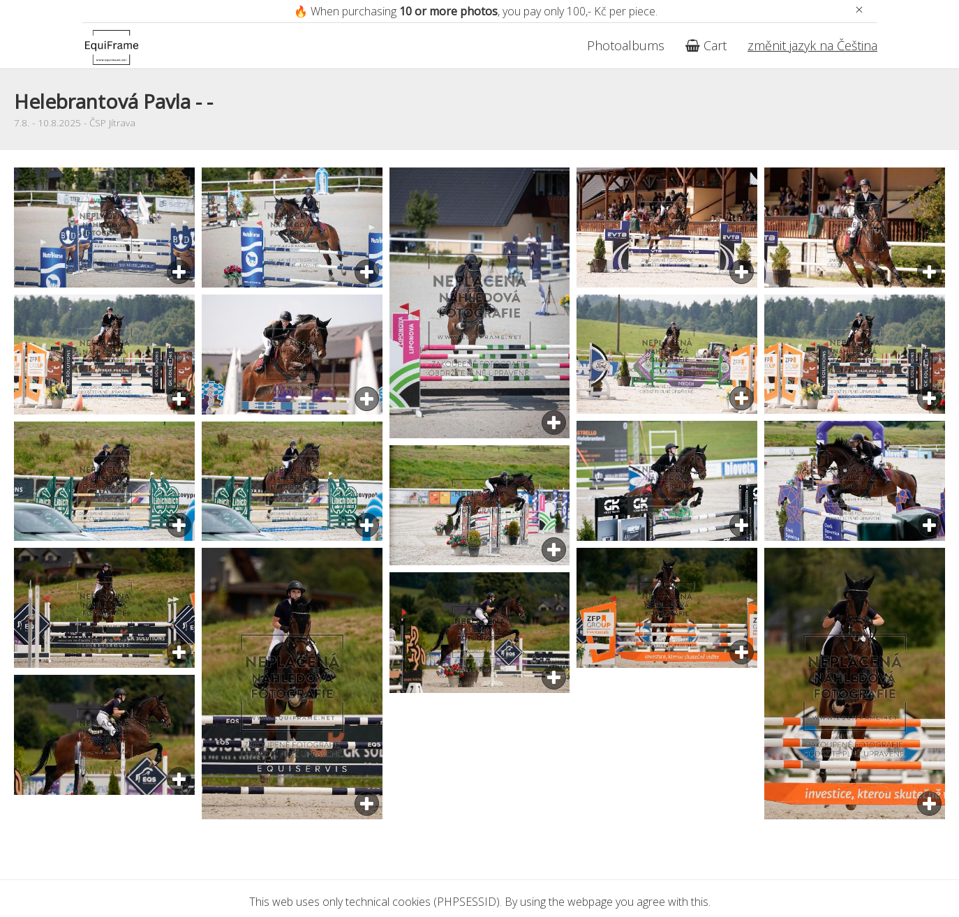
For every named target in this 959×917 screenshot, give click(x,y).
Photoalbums (625, 45)
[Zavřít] (859, 9)
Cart (706, 45)
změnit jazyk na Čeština (812, 45)
